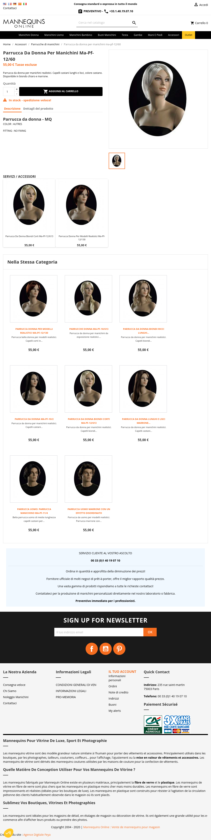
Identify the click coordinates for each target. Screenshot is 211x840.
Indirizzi (114, 698)
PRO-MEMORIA (66, 697)
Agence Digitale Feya (37, 835)
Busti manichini (107, 35)
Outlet (188, 35)
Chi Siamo (9, 691)
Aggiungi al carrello (60, 91)
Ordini (113, 686)
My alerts (115, 711)
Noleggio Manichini (16, 697)
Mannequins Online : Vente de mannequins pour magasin (121, 827)
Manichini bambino (80, 35)
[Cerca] (106, 22)
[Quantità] (9, 91)
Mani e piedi (155, 35)
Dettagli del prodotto (38, 108)
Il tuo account (122, 671)
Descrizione (12, 108)
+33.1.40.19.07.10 (118, 11)
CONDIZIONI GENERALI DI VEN (76, 685)
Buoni (112, 704)
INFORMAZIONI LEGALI (71, 691)
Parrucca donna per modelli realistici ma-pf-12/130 (82, 238)
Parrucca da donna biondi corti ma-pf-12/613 (29, 236)
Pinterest (119, 649)
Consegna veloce (14, 685)
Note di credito (118, 692)
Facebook (92, 649)
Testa (125, 35)
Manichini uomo (54, 35)
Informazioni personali (117, 678)
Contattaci (10, 8)
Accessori (173, 35)
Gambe (138, 35)
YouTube (105, 649)
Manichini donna (29, 35)
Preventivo (90, 11)
